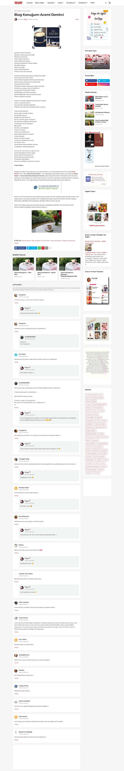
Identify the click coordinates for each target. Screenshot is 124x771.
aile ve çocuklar (97, 407)
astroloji (101, 411)
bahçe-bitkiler (90, 417)
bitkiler (104, 420)
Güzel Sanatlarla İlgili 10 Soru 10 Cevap (101, 121)
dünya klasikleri (90, 443)
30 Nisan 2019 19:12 (23, 432)
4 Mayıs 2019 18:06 (23, 657)
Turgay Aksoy (23, 686)
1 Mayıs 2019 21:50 (23, 604)
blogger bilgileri (90, 430)
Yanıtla (16, 303)
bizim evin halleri (100, 424)
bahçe (96, 414)
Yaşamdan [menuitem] (50, 3)
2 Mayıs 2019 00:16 (23, 620)
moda (105, 459)
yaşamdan (89, 473)
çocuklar (97, 473)
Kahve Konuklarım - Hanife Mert (47, 273)
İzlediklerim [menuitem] (83, 3)
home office (103, 453)
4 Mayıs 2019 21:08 (23, 672)
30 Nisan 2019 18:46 (30, 415)
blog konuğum (26, 10)
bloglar (16, 243)
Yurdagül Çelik (24, 459)
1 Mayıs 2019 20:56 (29, 531)
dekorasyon (89, 437)
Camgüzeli (22, 430)
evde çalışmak (98, 446)
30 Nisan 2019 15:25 (24, 325)
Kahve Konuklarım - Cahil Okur (22, 273)
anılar (95, 411)
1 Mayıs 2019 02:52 (23, 518)
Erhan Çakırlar (24, 602)
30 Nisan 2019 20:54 (30, 339)
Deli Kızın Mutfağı (91, 401)
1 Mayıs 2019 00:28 (23, 489)
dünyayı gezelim (102, 443)
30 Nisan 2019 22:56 (24, 461)
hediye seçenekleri (91, 453)
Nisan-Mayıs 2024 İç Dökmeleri (101, 97)
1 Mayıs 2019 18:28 (23, 575)
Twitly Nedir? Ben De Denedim (101, 105)
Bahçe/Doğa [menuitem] (39, 3)
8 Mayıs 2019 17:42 (23, 703)
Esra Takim (22, 639)
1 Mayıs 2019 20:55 (29, 445)
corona (101, 433)
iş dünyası (89, 456)
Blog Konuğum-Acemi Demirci (41, 240)
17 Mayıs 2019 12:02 (24, 734)
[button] (106, 3)
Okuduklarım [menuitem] (70, 3)
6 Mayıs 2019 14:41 (23, 687)
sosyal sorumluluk (91, 469)
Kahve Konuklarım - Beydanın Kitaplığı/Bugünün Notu (69, 274)
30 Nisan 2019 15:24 (30, 310)
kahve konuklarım (99, 456)
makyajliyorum (24, 655)
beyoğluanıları (90, 420)
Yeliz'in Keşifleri (24, 701)
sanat (102, 463)
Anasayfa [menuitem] (29, 3)
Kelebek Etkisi (24, 488)
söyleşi (101, 469)
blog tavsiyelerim (56, 240)
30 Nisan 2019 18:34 (24, 385)
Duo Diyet (22, 354)
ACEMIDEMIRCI (30, 337)
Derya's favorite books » (102, 166)
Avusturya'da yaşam (91, 394)
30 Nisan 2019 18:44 (30, 369)
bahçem (99, 417)
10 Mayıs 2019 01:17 (24, 718)
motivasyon (89, 463)
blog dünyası (89, 427)
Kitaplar (88, 407)
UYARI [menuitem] (92, 3)
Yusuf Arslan (23, 618)
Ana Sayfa (17, 10)
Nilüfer (21, 545)
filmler (88, 450)
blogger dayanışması (68, 240)
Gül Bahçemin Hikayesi (102, 112)
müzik (97, 463)
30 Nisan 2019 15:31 (23, 356)
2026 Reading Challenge (96, 174)
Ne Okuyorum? (92, 132)
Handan (21, 670)
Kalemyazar (23, 716)
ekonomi (88, 446)
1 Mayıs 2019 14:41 (23, 547)
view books (103, 183)
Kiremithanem (24, 516)
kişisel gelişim (90, 459)
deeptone (22, 295)
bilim (98, 420)
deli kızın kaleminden (102, 437)
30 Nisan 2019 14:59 (24, 297)
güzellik (104, 450)
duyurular (95, 440)
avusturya (89, 414)
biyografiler (89, 424)
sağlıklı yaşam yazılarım (92, 466)
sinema (104, 466)
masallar (99, 459)
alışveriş (88, 411)
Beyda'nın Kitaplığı (25, 732)
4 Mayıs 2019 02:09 (23, 641)
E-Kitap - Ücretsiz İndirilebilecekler (96, 404)
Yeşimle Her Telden (26, 574)
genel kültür (96, 450)
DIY (101, 394)
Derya (27, 308)
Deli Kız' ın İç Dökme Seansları (94, 398)
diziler (88, 440)
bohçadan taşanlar (91, 433)
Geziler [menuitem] (60, 3)
